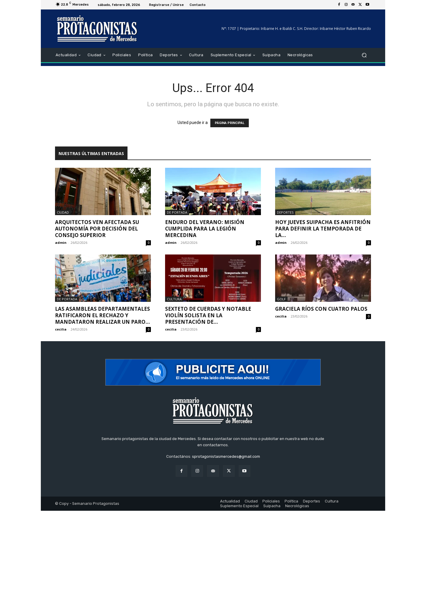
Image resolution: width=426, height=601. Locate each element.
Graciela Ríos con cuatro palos (321, 308)
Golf (281, 299)
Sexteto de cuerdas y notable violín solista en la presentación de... (208, 315)
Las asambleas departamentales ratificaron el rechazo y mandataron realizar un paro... (102, 315)
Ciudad (63, 212)
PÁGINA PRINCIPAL (229, 123)
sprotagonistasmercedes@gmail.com (226, 456)
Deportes (285, 212)
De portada (177, 212)
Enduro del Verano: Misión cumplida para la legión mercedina (204, 229)
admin (61, 242)
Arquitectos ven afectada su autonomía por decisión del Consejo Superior (97, 229)
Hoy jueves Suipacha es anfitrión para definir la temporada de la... (323, 229)
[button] (364, 55)
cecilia (61, 329)
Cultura (174, 299)
